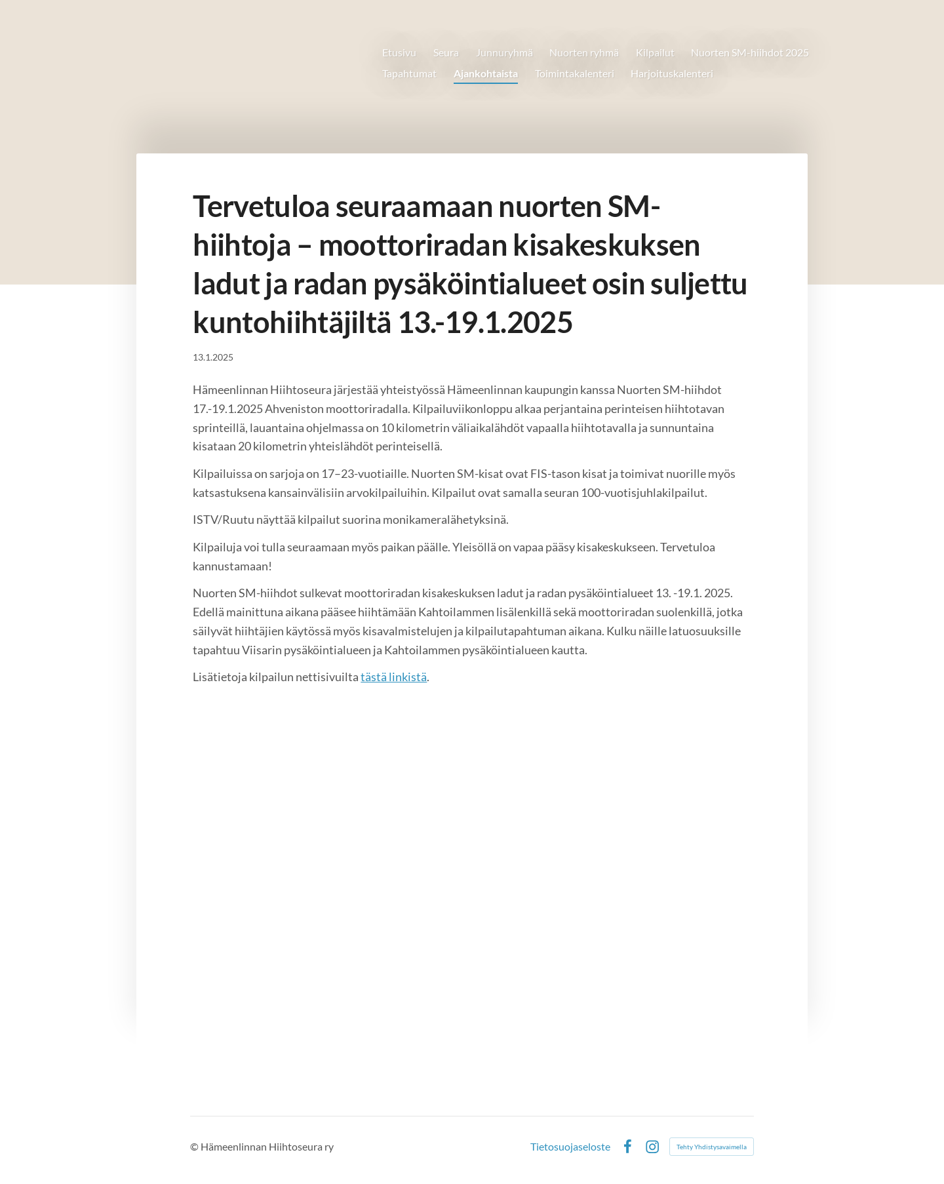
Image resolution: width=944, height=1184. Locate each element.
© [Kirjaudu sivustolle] (195, 1146)
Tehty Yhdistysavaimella (712, 1147)
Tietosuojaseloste (570, 1146)
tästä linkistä (394, 676)
